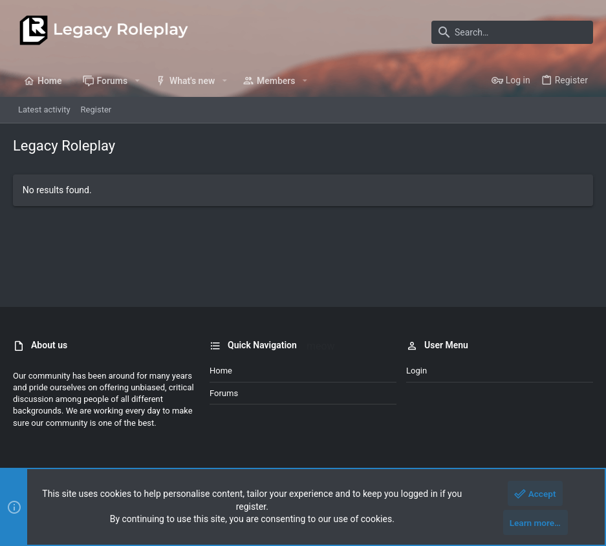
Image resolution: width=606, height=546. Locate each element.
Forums (224, 393)
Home (221, 370)
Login (416, 370)
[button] (137, 81)
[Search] (512, 32)
